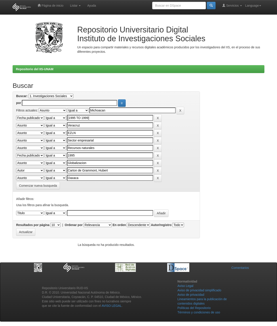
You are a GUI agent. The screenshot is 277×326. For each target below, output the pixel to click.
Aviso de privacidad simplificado (199, 290)
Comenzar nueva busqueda (38, 185)
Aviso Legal (185, 286)
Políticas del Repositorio (194, 308)
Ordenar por (74, 225)
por (18, 103)
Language (253, 5)
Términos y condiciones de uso (198, 312)
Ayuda (91, 5)
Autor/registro (161, 225)
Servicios (232, 5)
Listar (75, 5)
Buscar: (22, 96)
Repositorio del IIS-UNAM (34, 69)
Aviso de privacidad (190, 294)
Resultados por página (32, 225)
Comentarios (240, 267)
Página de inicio (50, 5)
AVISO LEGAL (112, 305)
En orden (119, 225)
